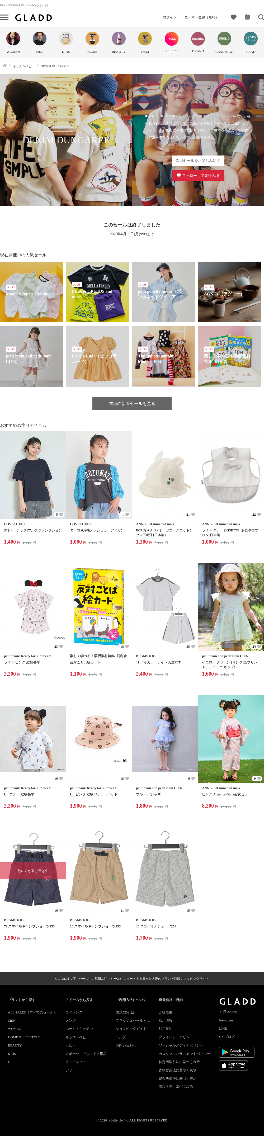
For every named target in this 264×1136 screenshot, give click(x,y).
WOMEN (14, 1029)
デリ (68, 1070)
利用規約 (165, 1029)
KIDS (12, 1054)
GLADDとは (125, 1012)
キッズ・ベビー (77, 1037)
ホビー (70, 1045)
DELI (12, 1062)
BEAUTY (15, 1045)
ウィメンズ (74, 1012)
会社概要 (165, 1012)
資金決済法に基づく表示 (177, 1079)
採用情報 (165, 1020)
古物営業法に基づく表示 (177, 1070)
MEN (12, 1020)
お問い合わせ (126, 1045)
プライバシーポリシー (176, 1037)
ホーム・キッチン (79, 1029)
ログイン (170, 17)
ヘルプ (121, 1037)
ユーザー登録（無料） (202, 17)
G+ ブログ (227, 1037)
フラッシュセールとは (133, 1020)
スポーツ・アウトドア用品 (86, 1054)
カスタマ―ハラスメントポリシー (184, 1054)
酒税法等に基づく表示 (176, 1087)
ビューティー (75, 1062)
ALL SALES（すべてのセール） (32, 1012)
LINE (223, 1028)
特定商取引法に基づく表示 (179, 1062)
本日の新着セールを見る (132, 403)
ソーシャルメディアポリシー (181, 1045)
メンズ (70, 1020)
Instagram (226, 1020)
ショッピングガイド (131, 1029)
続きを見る (205, 137)
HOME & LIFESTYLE (24, 1037)
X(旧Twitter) (228, 1012)
